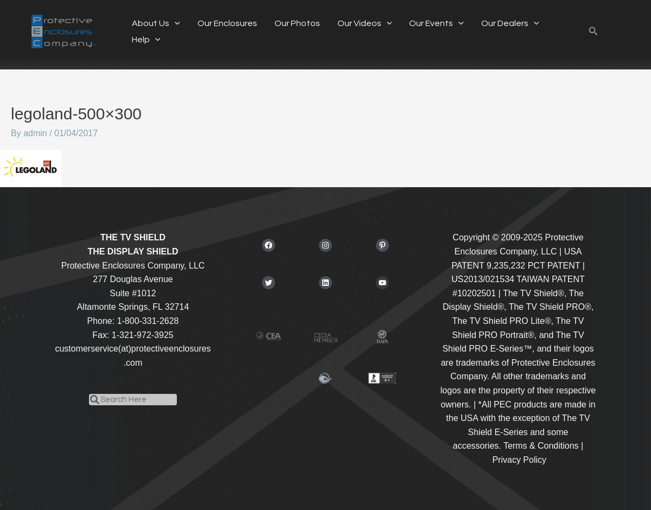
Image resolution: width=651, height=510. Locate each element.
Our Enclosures (227, 23)
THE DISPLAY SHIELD (132, 251)
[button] (593, 31)
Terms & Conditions (541, 445)
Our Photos (297, 23)
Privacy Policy (519, 459)
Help (146, 39)
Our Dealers (510, 23)
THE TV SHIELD (132, 237)
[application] (174, 23)
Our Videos (364, 23)
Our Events (436, 23)
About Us (156, 23)
